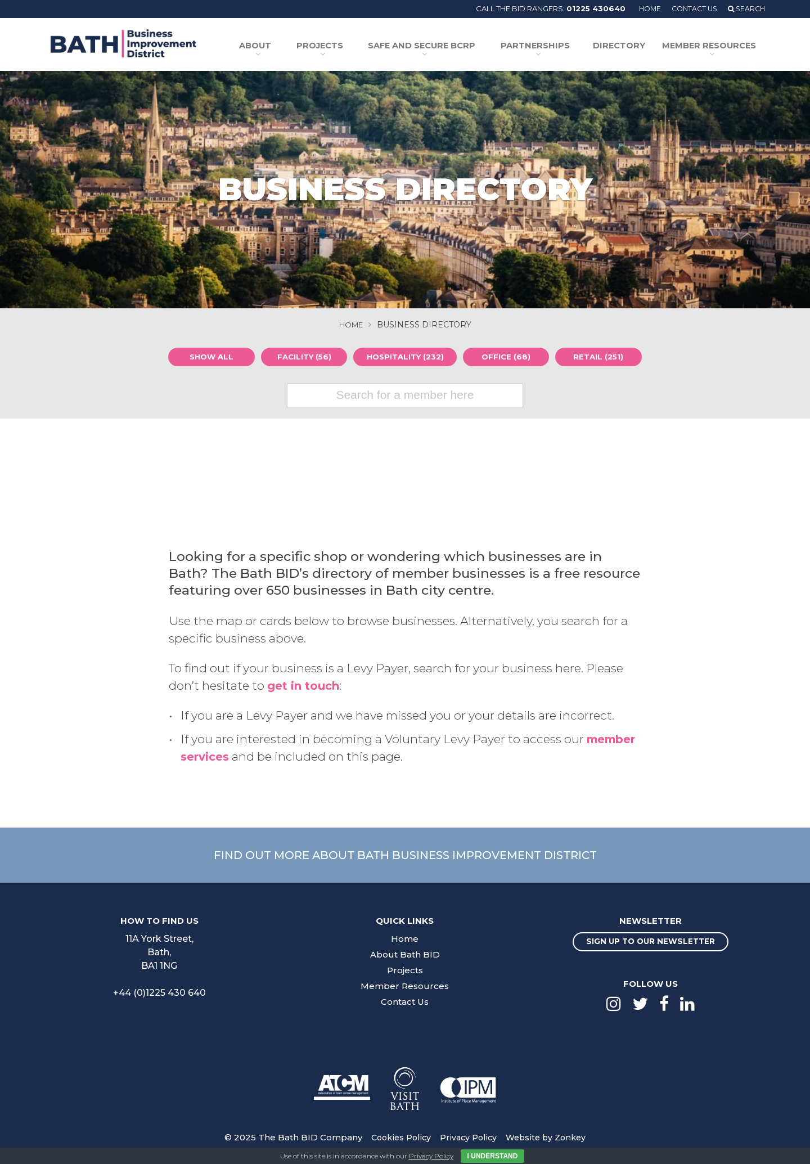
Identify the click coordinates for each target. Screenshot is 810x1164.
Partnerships (544, 46)
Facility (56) (301, 357)
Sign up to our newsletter (650, 941)
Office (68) (509, 357)
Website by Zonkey (548, 1136)
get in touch (305, 684)
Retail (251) (601, 357)
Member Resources (709, 46)
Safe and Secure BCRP (436, 46)
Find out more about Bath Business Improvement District (405, 854)
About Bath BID (405, 953)
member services (236, 755)
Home (643, 8)
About (275, 46)
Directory (625, 46)
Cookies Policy (397, 1136)
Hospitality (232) (405, 357)
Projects (337, 46)
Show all (208, 357)
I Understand (492, 1156)
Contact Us (690, 8)
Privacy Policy (467, 1136)
